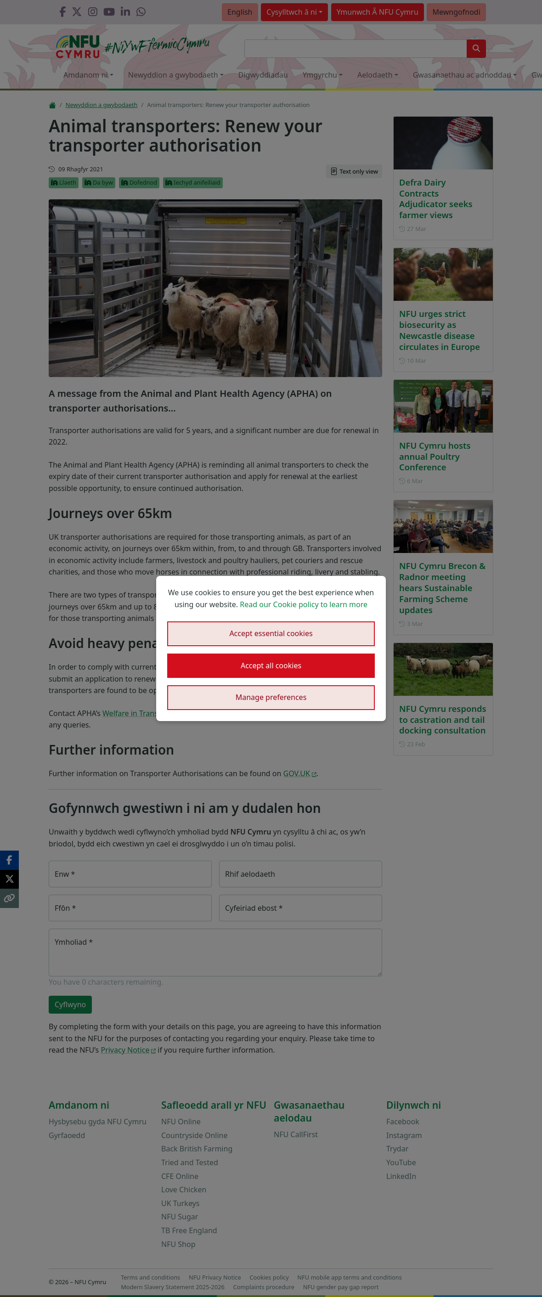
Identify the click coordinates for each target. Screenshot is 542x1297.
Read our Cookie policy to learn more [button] (303, 604)
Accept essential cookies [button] (270, 633)
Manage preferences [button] (271, 697)
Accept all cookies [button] (271, 665)
